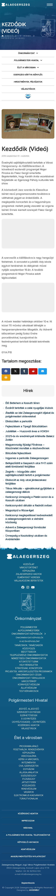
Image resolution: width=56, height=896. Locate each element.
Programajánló (28, 746)
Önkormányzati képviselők (27, 634)
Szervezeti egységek (29, 712)
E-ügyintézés (28, 719)
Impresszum (28, 821)
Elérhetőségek (28, 715)
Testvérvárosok (29, 691)
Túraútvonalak (28, 799)
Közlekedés (28, 785)
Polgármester (28, 627)
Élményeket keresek (28, 577)
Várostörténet (29, 568)
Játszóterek (29, 782)
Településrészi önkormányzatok (29, 655)
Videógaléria (28, 756)
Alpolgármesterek (29, 630)
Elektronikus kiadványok (28, 795)
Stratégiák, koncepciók (28, 668)
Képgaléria (29, 571)
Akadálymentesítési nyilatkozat (28, 857)
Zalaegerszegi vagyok (29, 574)
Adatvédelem (28, 849)
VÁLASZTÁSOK (28, 89)
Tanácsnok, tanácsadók (28, 645)
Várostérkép (28, 681)
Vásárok (29, 792)
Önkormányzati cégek (29, 675)
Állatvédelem (29, 688)
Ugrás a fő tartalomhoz (46, 1)
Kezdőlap (10, 36)
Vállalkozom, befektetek (28, 581)
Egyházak (28, 769)
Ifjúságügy (28, 779)
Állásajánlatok (28, 772)
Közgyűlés (29, 649)
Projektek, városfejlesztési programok (28, 671)
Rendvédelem (28, 789)
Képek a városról (29, 759)
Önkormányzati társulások (28, 678)
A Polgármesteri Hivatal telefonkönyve (28, 835)
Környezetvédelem (29, 685)
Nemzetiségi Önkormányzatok (28, 658)
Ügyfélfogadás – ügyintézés (29, 722)
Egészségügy (28, 776)
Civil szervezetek (29, 766)
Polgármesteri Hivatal (26, 60)
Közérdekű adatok (29, 725)
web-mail (28, 828)
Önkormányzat (26, 53)
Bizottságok (28, 652)
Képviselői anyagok (28, 842)
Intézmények (29, 763)
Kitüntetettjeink (28, 662)
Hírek (27, 36)
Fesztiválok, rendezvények (28, 749)
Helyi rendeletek (28, 665)
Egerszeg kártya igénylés (28, 75)
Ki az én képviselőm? (30, 641)
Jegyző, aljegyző (29, 709)
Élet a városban (26, 68)
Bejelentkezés (28, 883)
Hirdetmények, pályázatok (28, 82)
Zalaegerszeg (16, 4)
